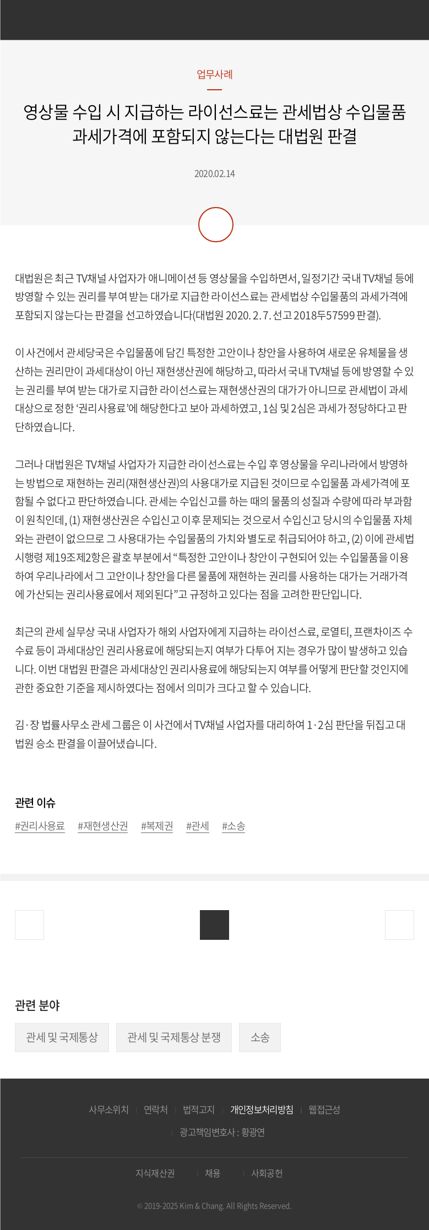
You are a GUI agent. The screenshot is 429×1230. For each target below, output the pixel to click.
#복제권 (157, 826)
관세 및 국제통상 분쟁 (173, 1037)
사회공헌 (267, 1173)
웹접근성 (324, 1109)
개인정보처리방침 (262, 1109)
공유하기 (215, 224)
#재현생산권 (103, 826)
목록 (214, 924)
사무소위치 (108, 1109)
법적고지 (198, 1109)
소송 (260, 1037)
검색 (398, 21)
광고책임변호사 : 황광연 (222, 1132)
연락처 (155, 1109)
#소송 (233, 826)
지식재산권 (155, 1173)
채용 (213, 1173)
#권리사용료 (40, 826)
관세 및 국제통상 (61, 1037)
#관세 (197, 826)
